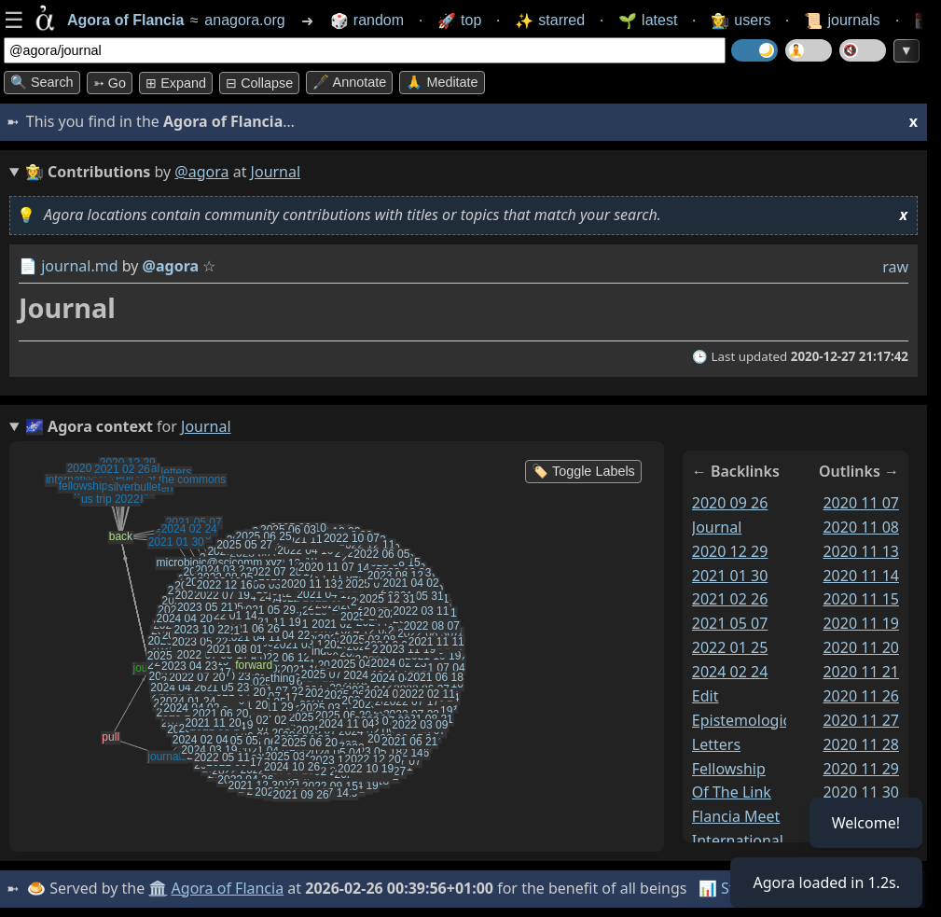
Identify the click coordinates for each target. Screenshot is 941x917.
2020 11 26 (861, 696)
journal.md (79, 266)
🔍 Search (42, 82)
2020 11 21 (861, 671)
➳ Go (109, 83)
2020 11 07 (861, 503)
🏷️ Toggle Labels (583, 471)
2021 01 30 (730, 574)
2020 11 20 (861, 647)
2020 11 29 (861, 767)
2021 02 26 (730, 599)
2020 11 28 (861, 744)
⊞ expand (175, 83)
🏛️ (157, 888)
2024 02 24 (730, 671)
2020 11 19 (861, 623)
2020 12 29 (730, 551)
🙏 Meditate (441, 82)
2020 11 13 (861, 551)
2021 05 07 (730, 623)
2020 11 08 (861, 527)
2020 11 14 (861, 574)
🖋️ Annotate (349, 82)
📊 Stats (727, 888)
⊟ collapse (259, 83)
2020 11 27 (861, 720)
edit (705, 696)
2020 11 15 (861, 599)
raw (895, 267)
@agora (201, 171)
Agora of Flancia (228, 888)
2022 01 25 (730, 647)
